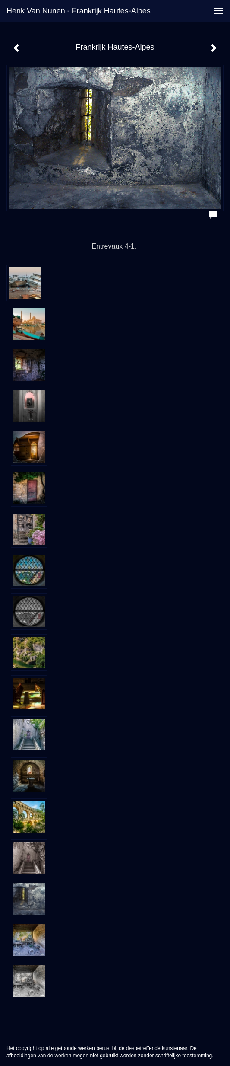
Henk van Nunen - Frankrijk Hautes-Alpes (78, 10)
